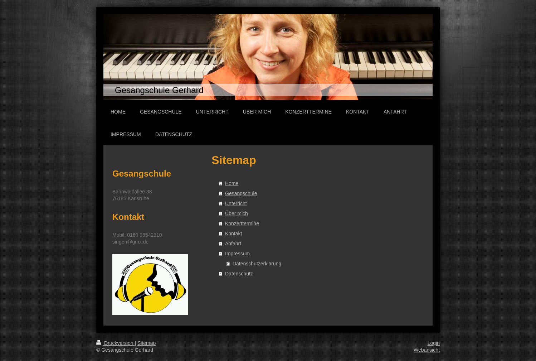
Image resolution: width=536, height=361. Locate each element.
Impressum (237, 253)
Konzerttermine (242, 223)
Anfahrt (233, 243)
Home (231, 183)
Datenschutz (239, 273)
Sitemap (146, 343)
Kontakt (233, 233)
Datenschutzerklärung (257, 263)
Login (434, 343)
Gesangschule (241, 193)
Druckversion (115, 343)
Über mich (236, 213)
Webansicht (427, 350)
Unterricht (236, 203)
